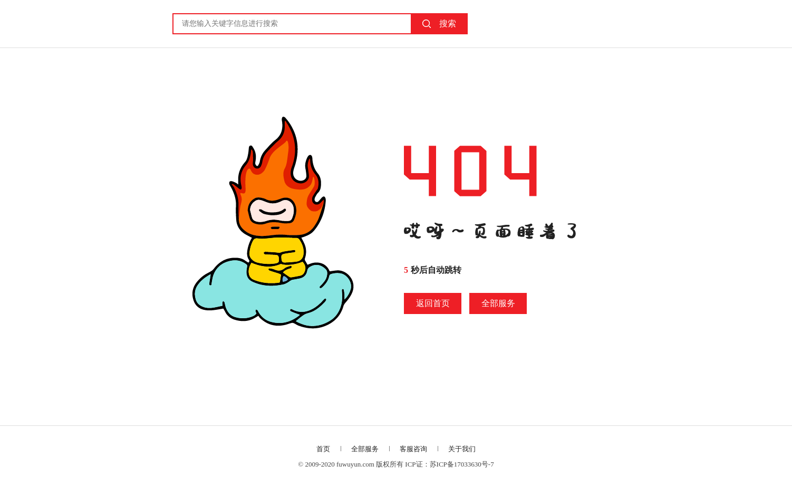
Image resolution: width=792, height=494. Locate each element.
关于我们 (462, 449)
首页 (323, 449)
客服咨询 (413, 449)
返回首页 (433, 303)
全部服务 (498, 303)
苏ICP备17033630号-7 (462, 464)
